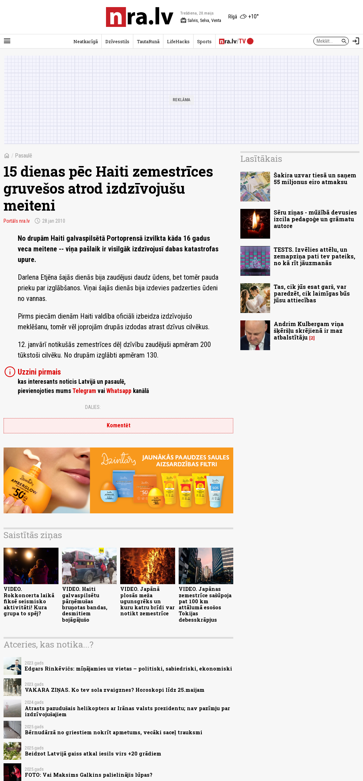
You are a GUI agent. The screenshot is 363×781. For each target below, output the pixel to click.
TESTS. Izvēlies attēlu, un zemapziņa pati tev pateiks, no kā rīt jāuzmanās (314, 256)
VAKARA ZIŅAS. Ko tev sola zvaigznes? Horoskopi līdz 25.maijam (115, 689)
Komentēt (118, 425)
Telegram (84, 390)
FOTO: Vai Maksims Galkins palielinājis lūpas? (88, 774)
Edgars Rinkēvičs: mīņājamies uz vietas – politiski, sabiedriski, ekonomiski (128, 668)
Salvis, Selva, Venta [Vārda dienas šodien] (200, 20)
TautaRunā (148, 41)
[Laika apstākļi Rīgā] (243, 17)
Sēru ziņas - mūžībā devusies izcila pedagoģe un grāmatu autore (315, 219)
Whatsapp (119, 390)
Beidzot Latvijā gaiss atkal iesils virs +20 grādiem (93, 753)
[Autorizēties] (356, 41)
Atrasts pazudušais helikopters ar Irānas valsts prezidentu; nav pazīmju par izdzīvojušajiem (127, 711)
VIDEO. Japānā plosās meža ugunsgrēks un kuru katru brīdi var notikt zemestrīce (147, 601)
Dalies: (93, 407)
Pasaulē (23, 155)
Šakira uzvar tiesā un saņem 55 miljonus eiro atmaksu (315, 178)
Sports (204, 41)
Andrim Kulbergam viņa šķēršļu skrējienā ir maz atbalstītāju (309, 330)
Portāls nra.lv (17, 221)
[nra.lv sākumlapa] (139, 17)
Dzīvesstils (117, 41)
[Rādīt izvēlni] (7, 41)
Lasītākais (261, 158)
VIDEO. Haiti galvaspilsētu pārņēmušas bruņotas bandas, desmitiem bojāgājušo (84, 604)
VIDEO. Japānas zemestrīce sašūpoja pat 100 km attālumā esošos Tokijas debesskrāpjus (205, 604)
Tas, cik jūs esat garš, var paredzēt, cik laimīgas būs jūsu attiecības (312, 293)
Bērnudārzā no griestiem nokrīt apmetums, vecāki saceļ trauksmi (113, 732)
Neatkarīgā (85, 41)
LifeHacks (178, 41)
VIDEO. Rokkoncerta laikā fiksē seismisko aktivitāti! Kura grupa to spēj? (29, 601)
